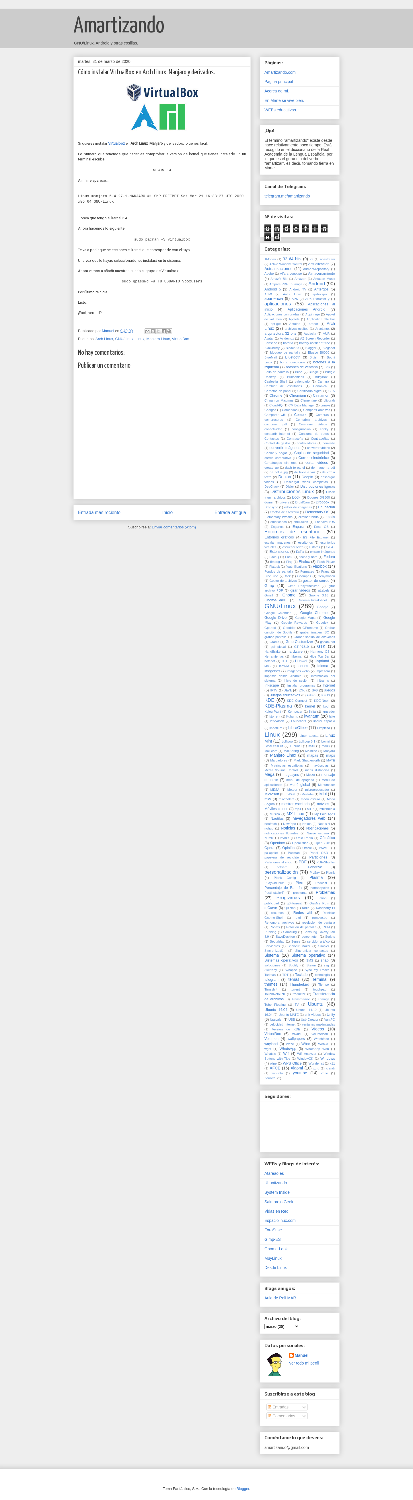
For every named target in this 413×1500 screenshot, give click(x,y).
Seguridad (277, 941)
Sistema (271, 955)
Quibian (290, 908)
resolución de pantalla (318, 922)
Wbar (305, 1044)
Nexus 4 (324, 823)
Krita (312, 711)
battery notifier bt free (314, 343)
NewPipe (289, 823)
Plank (330, 873)
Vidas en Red (276, 1211)
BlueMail (270, 357)
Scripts (330, 936)
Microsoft (271, 794)
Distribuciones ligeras (317, 487)
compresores (273, 419)
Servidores (272, 946)
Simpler (323, 946)
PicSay (315, 872)
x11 (332, 1063)
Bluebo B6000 (318, 352)
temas (293, 979)
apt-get (276, 323)
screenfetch (310, 936)
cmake (325, 405)
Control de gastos (277, 443)
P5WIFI (324, 848)
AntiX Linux (292, 294)
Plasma (316, 877)
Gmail (268, 595)
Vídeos (317, 1029)
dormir (269, 502)
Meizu (310, 774)
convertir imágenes (285, 448)
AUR (326, 333)
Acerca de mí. (276, 91)
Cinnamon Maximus (278, 400)
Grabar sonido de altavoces (314, 637)
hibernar (297, 656)
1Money (270, 259)
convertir (329, 443)
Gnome (288, 595)
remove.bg (319, 917)
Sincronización (274, 950)
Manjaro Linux (158, 339)
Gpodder (289, 627)
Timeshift (270, 989)
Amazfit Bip (278, 278)
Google (322, 607)
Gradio (274, 642)
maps (330, 755)
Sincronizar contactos (311, 950)
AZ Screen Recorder (315, 338)
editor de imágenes (298, 507)
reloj (298, 917)
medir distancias (317, 770)
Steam (311, 965)
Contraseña (295, 438)
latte (332, 716)
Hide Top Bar (320, 656)
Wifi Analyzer (306, 1053)
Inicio (167, 512)
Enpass (299, 527)
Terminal (319, 979)
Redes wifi (302, 913)
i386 (267, 666)
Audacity (310, 333)
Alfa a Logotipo (291, 273)
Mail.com (270, 751)
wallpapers (296, 1039)
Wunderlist (316, 1063)
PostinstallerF (274, 892)
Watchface (321, 1038)
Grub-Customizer (299, 642)
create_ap (271, 467)
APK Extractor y (317, 299)
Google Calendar (277, 613)
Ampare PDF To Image (285, 284)
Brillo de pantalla (276, 372)
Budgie (314, 372)
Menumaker (326, 784)
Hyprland (322, 661)
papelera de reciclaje (281, 857)
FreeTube (271, 576)
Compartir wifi (274, 414)
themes (271, 984)
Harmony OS (320, 651)
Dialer (290, 486)
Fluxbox (320, 566)
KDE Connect (297, 700)
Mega (269, 774)
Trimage (324, 999)
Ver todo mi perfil (304, 1363)
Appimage (312, 314)
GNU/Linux (124, 339)
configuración (301, 429)
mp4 (298, 809)
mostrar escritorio (295, 804)
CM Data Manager (302, 405)
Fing (289, 561)
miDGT (291, 794)
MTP (310, 809)
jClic (302, 690)
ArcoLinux (322, 328)
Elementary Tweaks (278, 517)
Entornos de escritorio (292, 531)
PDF (303, 862)
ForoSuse (273, 1230)
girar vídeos (300, 590)
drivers (284, 502)
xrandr (330, 1068)
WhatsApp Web (317, 1049)
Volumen (271, 1039)
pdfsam (282, 867)
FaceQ (274, 557)
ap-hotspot (320, 294)
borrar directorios (292, 362)
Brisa (299, 372)
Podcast (321, 883)
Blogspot (329, 348)
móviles (323, 804)
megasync (291, 775)
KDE (269, 700)
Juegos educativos (285, 695)
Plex (299, 883)
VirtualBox (180, 339)
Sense (295, 941)
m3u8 (326, 746)
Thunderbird (299, 984)
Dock (296, 497)
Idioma (322, 666)
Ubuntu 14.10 (306, 1009)
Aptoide (294, 323)
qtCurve (270, 908)
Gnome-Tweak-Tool (313, 600)
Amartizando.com (280, 72)
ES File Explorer (316, 537)
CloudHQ (276, 405)
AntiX (268, 294)
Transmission (301, 999)
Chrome (276, 396)
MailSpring (291, 751)
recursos (277, 912)
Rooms (275, 927)
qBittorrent (294, 903)
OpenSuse (322, 843)
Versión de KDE (286, 1029)
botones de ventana (302, 367)
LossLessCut (273, 746)
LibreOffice (297, 727)
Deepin (307, 477)
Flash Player (326, 561)
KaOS (326, 695)
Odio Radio (304, 838)
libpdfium (275, 728)
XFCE (275, 1068)
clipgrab (329, 400)
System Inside (277, 1192)
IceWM (284, 666)
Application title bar (321, 319)
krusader (329, 711)
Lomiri (325, 741)
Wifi (286, 1054)
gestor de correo (316, 581)
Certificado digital (309, 391)
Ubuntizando (275, 1183)
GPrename (310, 627)
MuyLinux (273, 1258)
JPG (314, 690)
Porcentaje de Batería (283, 888)
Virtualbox (116, 143)
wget (267, 1049)
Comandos (289, 410)
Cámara (323, 381)
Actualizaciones (278, 268)
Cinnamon (321, 396)
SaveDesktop (285, 936)
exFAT (330, 547)
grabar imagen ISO (314, 632)
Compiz (300, 415)
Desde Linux (275, 1267)
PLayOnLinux (274, 883)
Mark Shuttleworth (307, 760)
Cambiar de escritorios (283, 386)
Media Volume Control (281, 770)
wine (273, 1063)
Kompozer (295, 711)
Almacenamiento (321, 274)
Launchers (298, 721)
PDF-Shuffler (326, 862)
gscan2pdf (327, 642)
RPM (326, 927)
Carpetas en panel (277, 391)
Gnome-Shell (275, 600)
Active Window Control (285, 264)
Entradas (278, 1407)
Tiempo (323, 984)
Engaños (277, 526)
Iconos (302, 666)
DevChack (271, 486)
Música (275, 814)
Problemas (325, 892)
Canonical (320, 386)
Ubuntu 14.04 (275, 1010)
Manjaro (329, 751)
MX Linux (295, 813)
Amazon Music (324, 278)
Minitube (307, 794)
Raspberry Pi (325, 908)
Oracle (307, 848)
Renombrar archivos (279, 922)
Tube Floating (275, 1004)
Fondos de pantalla (278, 571)
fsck (288, 576)
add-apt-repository (316, 269)
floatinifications (296, 566)
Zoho (324, 1073)
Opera (269, 848)
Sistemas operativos (281, 960)
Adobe (269, 273)
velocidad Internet (282, 1024)
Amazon (300, 278)
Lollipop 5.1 (307, 741)
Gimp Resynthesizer (303, 586)
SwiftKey (270, 970)
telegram (271, 980)
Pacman (294, 852)
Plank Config (285, 877)
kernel (310, 706)
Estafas (314, 547)
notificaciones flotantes (281, 833)
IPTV (273, 690)
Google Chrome (314, 613)
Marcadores (278, 760)
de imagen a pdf (323, 467)
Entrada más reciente (99, 512)
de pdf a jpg (279, 472)
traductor (299, 994)
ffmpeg (275, 561)
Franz (325, 571)
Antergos (321, 289)
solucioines (272, 965)
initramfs (323, 680)
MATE (330, 760)
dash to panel (295, 467)
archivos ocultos (296, 328)
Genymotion (326, 576)
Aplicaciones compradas (281, 314)
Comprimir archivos (311, 419)
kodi (326, 706)
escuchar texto (292, 547)
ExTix (300, 551)
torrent (295, 989)
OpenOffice (300, 843)
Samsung (290, 932)
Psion (322, 898)
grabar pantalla (275, 637)
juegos (329, 690)
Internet (329, 685)
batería (288, 343)
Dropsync (271, 507)
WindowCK (305, 1058)
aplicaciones (277, 304)
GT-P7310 (301, 646)
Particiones (318, 857)
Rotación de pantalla (301, 927)
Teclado (301, 975)
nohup (268, 828)
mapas (312, 755)
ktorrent (274, 716)
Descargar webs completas (306, 482)
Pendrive (315, 867)
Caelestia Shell (275, 381)
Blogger (311, 348)
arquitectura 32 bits (280, 334)
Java (288, 690)
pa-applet (271, 852)
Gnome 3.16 (318, 595)
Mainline (311, 751)
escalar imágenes (277, 542)
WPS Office (292, 1063)
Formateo (307, 571)
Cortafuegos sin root (280, 462)
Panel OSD (319, 852)
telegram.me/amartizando (287, 196)
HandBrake (272, 651)
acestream (327, 259)
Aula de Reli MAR (280, 1298)
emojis (330, 517)
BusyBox (321, 377)
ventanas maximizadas (318, 1024)
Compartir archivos (316, 410)
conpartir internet (277, 433)
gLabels (323, 590)
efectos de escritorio (284, 512)
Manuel (302, 1355)
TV (297, 1004)
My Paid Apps (324, 814)
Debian (284, 476)
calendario (302, 381)
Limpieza (323, 728)
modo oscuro (310, 799)
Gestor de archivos (283, 580)
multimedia (327, 809)
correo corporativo (277, 458)
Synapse (291, 970)
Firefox (304, 562)
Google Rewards (294, 622)
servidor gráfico (318, 941)
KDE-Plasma (278, 706)
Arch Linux (104, 339)
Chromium (297, 396)
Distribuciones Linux (292, 491)
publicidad (271, 903)
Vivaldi (296, 1034)
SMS (309, 960)
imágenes (272, 671)
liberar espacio (324, 721)
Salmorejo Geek (278, 1201)
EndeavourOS (325, 522)
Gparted (270, 627)
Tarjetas (270, 974)
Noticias (288, 828)
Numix (269, 838)
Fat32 (289, 557)
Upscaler (276, 1019)
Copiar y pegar (275, 453)
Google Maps (305, 617)
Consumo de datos (314, 433)
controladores (306, 443)
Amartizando (118, 26)
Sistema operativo (308, 955)
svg (326, 965)
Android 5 (272, 289)
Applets (294, 319)
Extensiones (279, 552)
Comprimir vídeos (313, 424)
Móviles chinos (276, 809)
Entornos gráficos (279, 537)
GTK (321, 646)
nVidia (284, 838)
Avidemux (287, 338)
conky (324, 429)
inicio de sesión (296, 680)
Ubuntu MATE (288, 1014)
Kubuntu (292, 716)
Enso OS (321, 526)
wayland (271, 1044)
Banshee (270, 343)
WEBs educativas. (280, 110)
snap (325, 960)
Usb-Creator (309, 1019)
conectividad (273, 429)
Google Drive (275, 618)
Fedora (329, 557)
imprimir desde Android (282, 676)
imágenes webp (298, 671)
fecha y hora (308, 557)
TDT (285, 974)
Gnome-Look (276, 1249)
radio (305, 908)
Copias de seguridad (311, 453)
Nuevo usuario (318, 833)
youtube (300, 1073)
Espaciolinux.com (280, 1220)
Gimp (269, 585)
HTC (285, 661)
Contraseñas (320, 438)
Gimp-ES (272, 1239)
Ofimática (327, 838)
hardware (295, 652)
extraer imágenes (322, 551)
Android (316, 283)
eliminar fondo (308, 517)
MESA (275, 789)
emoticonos (278, 522)
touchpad (319, 989)
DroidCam (302, 502)
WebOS (323, 1044)
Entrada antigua (230, 512)
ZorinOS (270, 1078)
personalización (281, 872)
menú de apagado (300, 780)
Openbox (277, 843)
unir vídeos (313, 1014)
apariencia (273, 298)
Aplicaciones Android (307, 309)
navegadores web (309, 818)
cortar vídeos (316, 463)
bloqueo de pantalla (285, 352)
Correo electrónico (314, 458)
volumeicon (320, 1034)
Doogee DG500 (318, 497)
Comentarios (281, 1416)
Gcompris (304, 576)
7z (311, 259)
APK (295, 299)
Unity (331, 1015)
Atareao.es (274, 1173)
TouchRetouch (274, 994)
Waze (290, 1044)
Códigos (270, 410)
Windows (327, 1059)
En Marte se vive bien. (284, 100)
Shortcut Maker (299, 946)
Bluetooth (292, 357)
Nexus (306, 823)
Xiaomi (297, 1068)
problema (300, 892)
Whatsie (270, 1053)
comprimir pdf (275, 424)
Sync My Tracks (317, 970)
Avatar (269, 338)
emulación (300, 522)
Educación (326, 507)
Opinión (288, 848)
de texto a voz (304, 472)
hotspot (269, 661)
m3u (311, 746)
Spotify (293, 965)
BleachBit (292, 348)
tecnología (322, 974)
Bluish (314, 357)
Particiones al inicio (278, 862)
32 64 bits (292, 259)
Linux (139, 339)
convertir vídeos (318, 447)
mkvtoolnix (286, 799)
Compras (322, 414)
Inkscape (271, 685)
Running (270, 932)
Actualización (318, 264)
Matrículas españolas (287, 765)
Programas (288, 897)
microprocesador (317, 789)
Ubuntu (315, 1004)
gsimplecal (278, 646)
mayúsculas (320, 765)
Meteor (292, 789)
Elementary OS (317, 512)
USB (292, 1019)
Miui (323, 794)
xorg (316, 1068)
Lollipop (287, 741)
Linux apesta (309, 735)
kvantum (311, 716)
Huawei (301, 661)
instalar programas (301, 685)
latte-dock (277, 721)
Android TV (297, 289)
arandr (313, 323)
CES (331, 391)
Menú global (299, 785)
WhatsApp (288, 1049)
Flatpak (274, 566)
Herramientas (274, 656)
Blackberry (272, 348)
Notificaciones (317, 828)
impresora (323, 671)
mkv (267, 799)
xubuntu (277, 1073)
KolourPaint (272, 711)
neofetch (270, 823)
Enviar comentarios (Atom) (174, 527)
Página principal (278, 81)
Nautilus (277, 819)
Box (327, 367)
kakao (311, 695)
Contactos (271, 438)
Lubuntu (295, 746)
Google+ (322, 622)
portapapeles (319, 887)
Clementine (309, 400)
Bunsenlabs (295, 377)
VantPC (329, 1019)
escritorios (305, 542)
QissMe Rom (319, 903)
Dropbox (323, 502)
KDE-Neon (321, 700)
